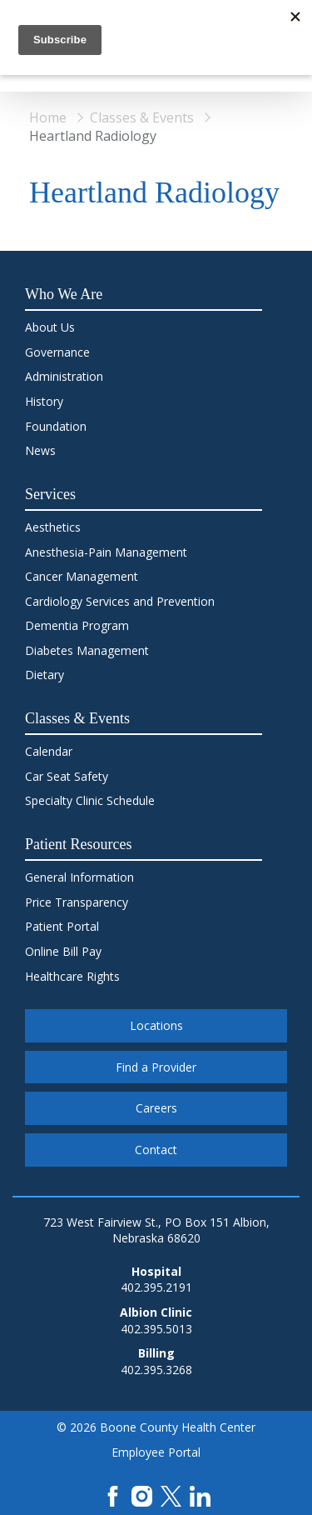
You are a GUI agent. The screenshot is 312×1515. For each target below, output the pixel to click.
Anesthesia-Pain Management (106, 552)
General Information (79, 877)
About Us (50, 327)
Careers (156, 1108)
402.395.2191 (156, 1287)
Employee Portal (156, 1452)
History (44, 401)
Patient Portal (62, 926)
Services (50, 494)
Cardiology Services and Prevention (120, 601)
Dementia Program (77, 625)
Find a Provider (156, 1067)
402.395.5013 (156, 1329)
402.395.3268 (156, 1370)
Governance (57, 352)
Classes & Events (142, 117)
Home (48, 117)
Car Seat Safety (66, 776)
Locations (156, 1025)
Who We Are (63, 294)
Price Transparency (76, 902)
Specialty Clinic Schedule (90, 800)
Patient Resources (78, 844)
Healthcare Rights (72, 976)
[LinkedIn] (200, 1494)
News (40, 450)
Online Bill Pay (63, 951)
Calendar (48, 751)
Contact (156, 1150)
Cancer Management (81, 576)
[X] (171, 1494)
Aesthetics (53, 527)
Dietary (44, 674)
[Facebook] (112, 1494)
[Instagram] (141, 1494)
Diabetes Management (87, 650)
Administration (64, 376)
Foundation (56, 426)
